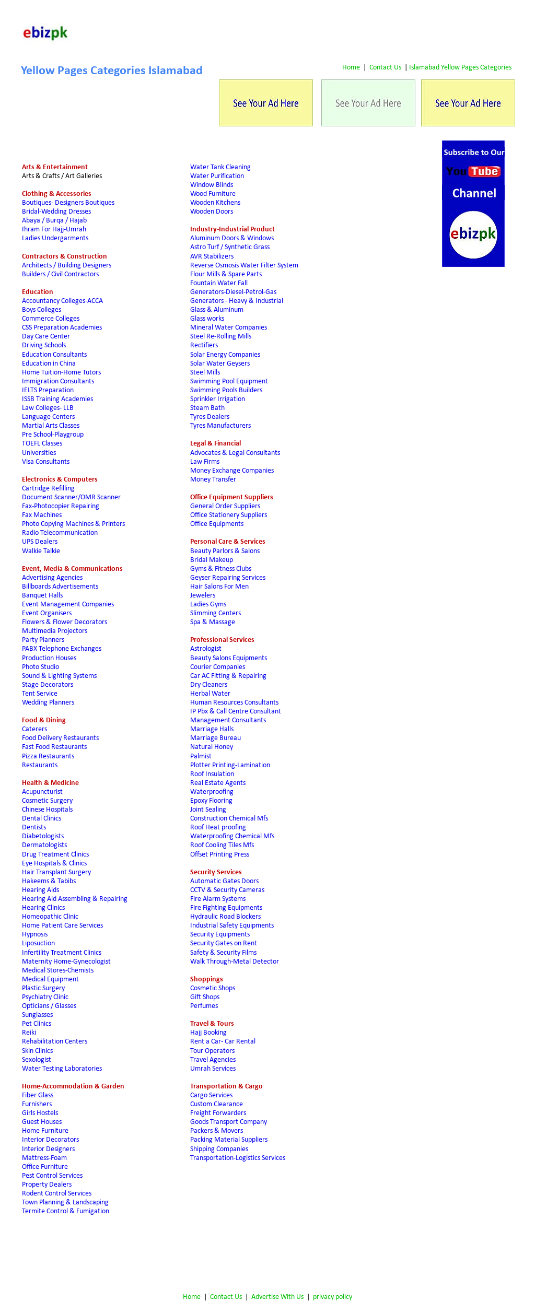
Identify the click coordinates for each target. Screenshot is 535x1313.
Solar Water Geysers (220, 364)
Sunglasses (37, 1015)
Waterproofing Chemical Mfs (232, 836)
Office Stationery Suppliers (228, 515)
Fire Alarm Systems (218, 899)
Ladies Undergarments (55, 238)
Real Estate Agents (218, 783)
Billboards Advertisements (60, 587)
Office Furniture (45, 1167)
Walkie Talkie (41, 551)
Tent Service (39, 694)
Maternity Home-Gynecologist (66, 962)
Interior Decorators (50, 1140)
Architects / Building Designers (66, 265)
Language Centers (48, 417)
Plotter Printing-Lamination (230, 765)
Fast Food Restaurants (54, 747)
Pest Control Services (52, 1176)
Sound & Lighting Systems (59, 676)
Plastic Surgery (43, 988)
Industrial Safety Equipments (232, 926)
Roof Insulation (212, 774)
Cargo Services (211, 1095)
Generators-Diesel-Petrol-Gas (233, 292)
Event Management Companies (68, 604)
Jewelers (202, 596)
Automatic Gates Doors (224, 881)
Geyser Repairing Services (227, 578)
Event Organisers (47, 613)
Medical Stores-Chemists (58, 971)
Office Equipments (217, 524)
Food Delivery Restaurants (60, 738)
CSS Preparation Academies (62, 328)
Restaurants (39, 765)
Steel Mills (205, 373)
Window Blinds (211, 185)
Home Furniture (45, 1131)
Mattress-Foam (44, 1158)
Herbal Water (210, 694)
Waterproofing (212, 792)
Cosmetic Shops (212, 988)
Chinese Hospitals (47, 810)
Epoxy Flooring (211, 801)
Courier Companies (217, 667)
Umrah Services (213, 1069)
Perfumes (204, 1006)
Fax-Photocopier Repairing (60, 506)
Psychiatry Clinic (45, 997)
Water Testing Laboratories (62, 1069)
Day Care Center (46, 337)
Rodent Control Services (56, 1194)
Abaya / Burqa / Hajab (54, 221)
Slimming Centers (215, 613)
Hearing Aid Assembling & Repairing (74, 899)
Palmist (201, 756)
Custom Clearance (216, 1104)
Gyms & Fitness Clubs (220, 569)
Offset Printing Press (219, 855)
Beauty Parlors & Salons (225, 551)
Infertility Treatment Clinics (61, 953)
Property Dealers (47, 1185)
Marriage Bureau (215, 738)
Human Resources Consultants (234, 703)
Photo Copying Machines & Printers (73, 524)
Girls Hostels (40, 1113)
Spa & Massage (212, 622)
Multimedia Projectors (54, 631)
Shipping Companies (219, 1149)
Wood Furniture (213, 194)
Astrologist (206, 649)
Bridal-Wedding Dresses (56, 212)
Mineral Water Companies (228, 328)
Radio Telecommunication (60, 533)
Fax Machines (42, 515)
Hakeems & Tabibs (49, 881)
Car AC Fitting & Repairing (228, 676)
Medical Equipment (50, 979)
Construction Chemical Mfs (229, 819)
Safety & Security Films (223, 953)
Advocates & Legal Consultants (235, 453)
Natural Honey (211, 747)
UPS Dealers (39, 542)
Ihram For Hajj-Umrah (54, 229)
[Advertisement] (324, 33)
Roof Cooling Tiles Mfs (222, 845)
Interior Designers (48, 1149)
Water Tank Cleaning (220, 167)
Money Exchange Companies (232, 471)
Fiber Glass (37, 1095)
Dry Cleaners (209, 685)
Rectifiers (204, 345)
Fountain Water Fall (219, 283)
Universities (39, 453)
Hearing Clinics (43, 908)
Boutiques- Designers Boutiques (68, 203)
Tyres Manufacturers (220, 426)
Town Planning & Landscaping (65, 1202)
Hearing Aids (40, 890)
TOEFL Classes (42, 444)
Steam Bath (207, 408)
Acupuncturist (42, 792)
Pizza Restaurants (48, 756)
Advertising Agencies (52, 578)
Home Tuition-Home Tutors (61, 373)
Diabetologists (43, 836)
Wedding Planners (48, 703)
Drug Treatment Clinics (55, 855)
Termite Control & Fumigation (65, 1211)
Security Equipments (220, 935)
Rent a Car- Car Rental (222, 1042)
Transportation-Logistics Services (237, 1158)
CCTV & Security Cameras (227, 890)
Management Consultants (228, 720)
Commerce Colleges (50, 319)
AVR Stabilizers (212, 257)
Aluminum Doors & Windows (232, 238)
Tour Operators (212, 1051)
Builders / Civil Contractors (60, 274)
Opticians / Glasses (49, 1006)
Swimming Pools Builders (226, 390)
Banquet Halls (42, 596)
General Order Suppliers (225, 506)
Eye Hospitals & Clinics (54, 863)
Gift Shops (204, 997)
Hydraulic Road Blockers (225, 917)
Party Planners (43, 640)
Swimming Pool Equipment (229, 381)
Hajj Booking (208, 1033)
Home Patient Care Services (62, 926)
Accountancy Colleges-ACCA (64, 301)
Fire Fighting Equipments (226, 908)
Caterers (34, 729)
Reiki (29, 1033)
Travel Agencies (213, 1060)
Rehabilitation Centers (54, 1042)
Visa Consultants (45, 462)
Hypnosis (35, 935)
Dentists (34, 827)
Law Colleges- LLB (48, 408)
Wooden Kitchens (215, 203)
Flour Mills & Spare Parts (226, 274)
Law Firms (204, 462)
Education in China (49, 364)
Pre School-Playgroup (53, 435)
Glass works (207, 319)
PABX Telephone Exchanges (61, 649)
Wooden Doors (212, 212)
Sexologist (36, 1060)
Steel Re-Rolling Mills (220, 337)
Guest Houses (42, 1122)
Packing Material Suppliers (229, 1140)
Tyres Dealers (209, 417)
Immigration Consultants (58, 381)
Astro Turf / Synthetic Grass (230, 247)
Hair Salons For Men (219, 587)
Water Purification (217, 176)
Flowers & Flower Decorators (64, 622)
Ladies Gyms (208, 604)
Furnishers (37, 1104)
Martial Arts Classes (50, 426)
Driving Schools (44, 345)
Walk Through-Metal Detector (234, 962)
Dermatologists (44, 845)
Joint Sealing (208, 810)
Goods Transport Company (228, 1122)
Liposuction (38, 943)
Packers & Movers (216, 1131)
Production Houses (49, 658)
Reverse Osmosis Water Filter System (244, 265)
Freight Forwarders (218, 1113)
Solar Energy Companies (225, 355)
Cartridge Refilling (48, 489)
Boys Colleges (41, 310)
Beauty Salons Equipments (228, 658)
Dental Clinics (41, 819)
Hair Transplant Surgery (57, 872)
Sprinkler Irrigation (217, 399)
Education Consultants (54, 355)
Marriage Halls (212, 729)
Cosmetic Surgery (47, 801)
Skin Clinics (37, 1051)
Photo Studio (40, 667)
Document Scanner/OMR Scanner (71, 497)
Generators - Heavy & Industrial (236, 301)
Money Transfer (213, 480)
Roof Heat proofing (218, 827)
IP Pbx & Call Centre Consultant (235, 712)
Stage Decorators (47, 685)
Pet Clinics (36, 1024)
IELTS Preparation (48, 390)
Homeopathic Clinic (50, 917)
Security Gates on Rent (223, 943)
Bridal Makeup (211, 560)
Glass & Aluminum (217, 310)
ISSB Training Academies (57, 399)
